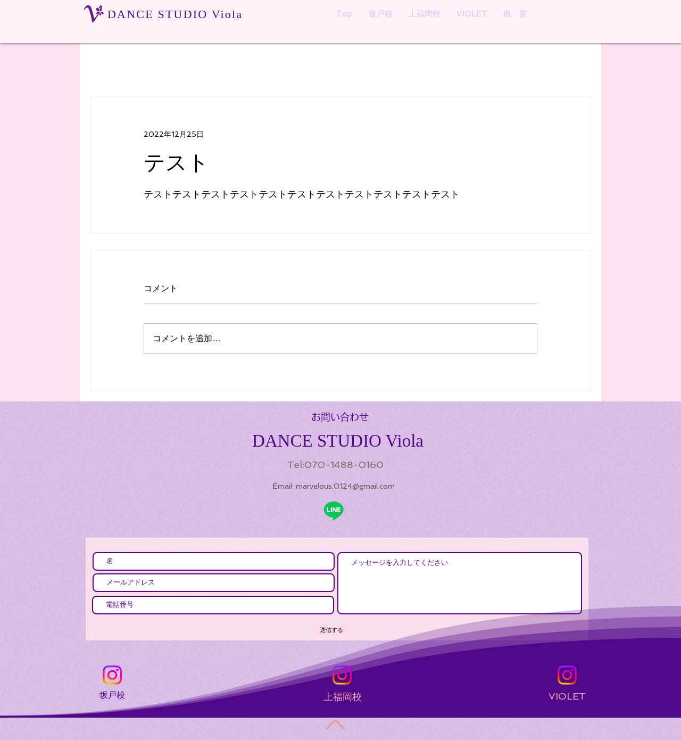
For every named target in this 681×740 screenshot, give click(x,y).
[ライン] (333, 510)
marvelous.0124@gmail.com (345, 486)
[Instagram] (112, 675)
